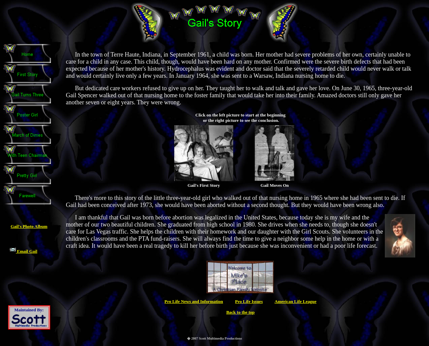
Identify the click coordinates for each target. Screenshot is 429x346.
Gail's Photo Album (28, 226)
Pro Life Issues (249, 301)
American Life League (295, 301)
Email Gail (23, 251)
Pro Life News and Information (193, 301)
